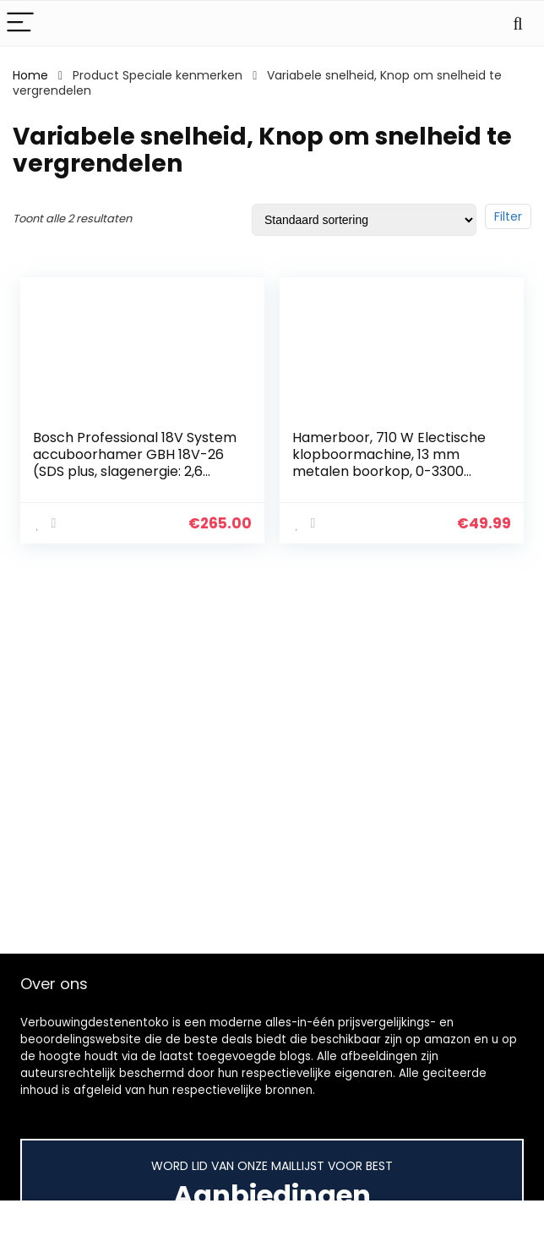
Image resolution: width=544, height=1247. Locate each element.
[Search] (518, 23)
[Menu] (20, 23)
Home (30, 75)
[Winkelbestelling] (364, 220)
